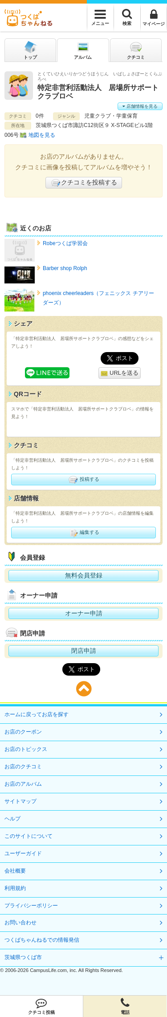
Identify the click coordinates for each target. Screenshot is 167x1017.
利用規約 (15, 888)
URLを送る (119, 373)
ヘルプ (12, 819)
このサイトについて (28, 836)
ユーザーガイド (23, 853)
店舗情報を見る (140, 106)
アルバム (83, 50)
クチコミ (136, 50)
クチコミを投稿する (83, 182)
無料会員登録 (83, 575)
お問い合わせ (20, 922)
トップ (30, 50)
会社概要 (15, 871)
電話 (125, 1006)
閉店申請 (83, 650)
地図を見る (42, 135)
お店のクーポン (23, 732)
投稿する (83, 479)
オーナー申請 (83, 613)
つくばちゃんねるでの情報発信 (41, 940)
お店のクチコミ (23, 766)
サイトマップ (20, 801)
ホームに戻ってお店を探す (36, 714)
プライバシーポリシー (31, 905)
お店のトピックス (25, 749)
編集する (83, 532)
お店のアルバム (23, 784)
